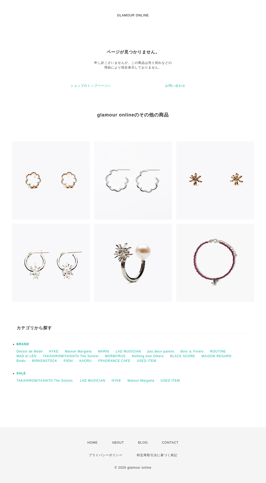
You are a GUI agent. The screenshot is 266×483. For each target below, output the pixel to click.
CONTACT (170, 442)
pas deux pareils (160, 351)
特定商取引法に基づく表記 (157, 455)
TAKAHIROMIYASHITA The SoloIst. (45, 380)
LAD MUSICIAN (128, 351)
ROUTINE (218, 351)
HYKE (54, 351)
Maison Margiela (78, 351)
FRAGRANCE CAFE (114, 361)
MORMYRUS (115, 356)
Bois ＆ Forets (192, 351)
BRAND (23, 344)
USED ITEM (146, 361)
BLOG (143, 442)
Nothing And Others (148, 356)
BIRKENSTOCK (44, 361)
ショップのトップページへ (90, 86)
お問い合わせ (175, 86)
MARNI (103, 351)
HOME (92, 442)
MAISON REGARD (216, 356)
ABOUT (118, 442)
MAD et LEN (27, 356)
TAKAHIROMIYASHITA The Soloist (71, 356)
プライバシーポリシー (105, 455)
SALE (21, 373)
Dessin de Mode (30, 351)
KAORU (85, 361)
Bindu (21, 361)
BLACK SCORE (182, 356)
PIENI (68, 361)
